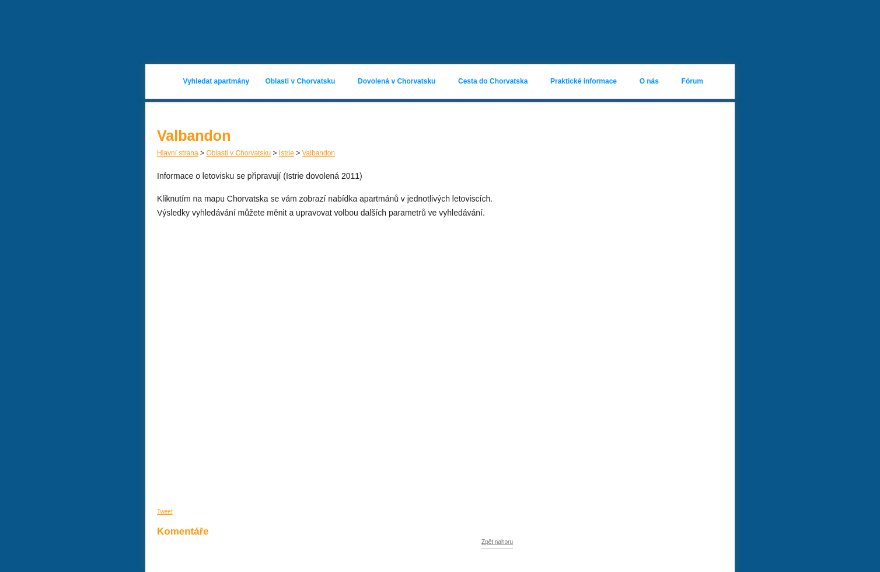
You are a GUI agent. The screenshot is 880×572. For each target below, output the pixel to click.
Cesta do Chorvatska (493, 81)
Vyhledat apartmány (216, 81)
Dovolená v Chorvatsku (396, 81)
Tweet (165, 511)
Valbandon (319, 153)
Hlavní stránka (164, 81)
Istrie (286, 153)
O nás (649, 81)
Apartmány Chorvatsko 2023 (236, 32)
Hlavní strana (177, 153)
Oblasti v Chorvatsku (300, 81)
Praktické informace (583, 81)
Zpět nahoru (497, 542)
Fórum (692, 81)
